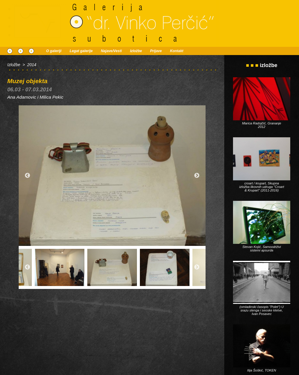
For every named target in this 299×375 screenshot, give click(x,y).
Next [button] (197, 175)
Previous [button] (27, 175)
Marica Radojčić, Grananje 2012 (261, 125)
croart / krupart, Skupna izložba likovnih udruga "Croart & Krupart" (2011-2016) (261, 186)
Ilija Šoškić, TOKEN (261, 370)
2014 (31, 64)
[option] (112, 175)
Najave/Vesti (111, 51)
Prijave (156, 51)
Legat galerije (81, 51)
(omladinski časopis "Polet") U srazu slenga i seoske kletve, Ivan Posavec (261, 310)
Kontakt (176, 51)
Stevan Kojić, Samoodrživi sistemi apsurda (261, 248)
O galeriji (53, 51)
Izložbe (136, 51)
